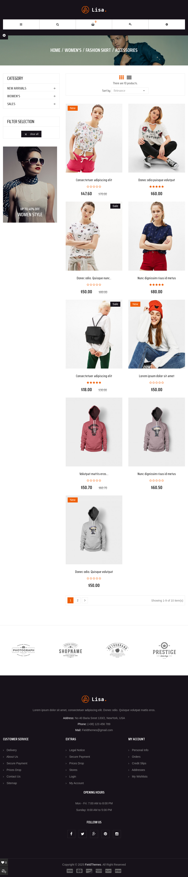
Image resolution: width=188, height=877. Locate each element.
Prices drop (14, 770)
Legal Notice (77, 750)
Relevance (130, 90)
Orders (136, 756)
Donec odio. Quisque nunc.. (94, 278)
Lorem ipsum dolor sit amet (156, 376)
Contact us (13, 776)
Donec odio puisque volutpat (156, 180)
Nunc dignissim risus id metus (157, 278)
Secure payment (17, 763)
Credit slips (139, 763)
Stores (73, 770)
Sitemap (12, 783)
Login (72, 776)
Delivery (12, 750)
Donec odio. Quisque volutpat (94, 572)
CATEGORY (15, 78)
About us (12, 756)
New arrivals (16, 88)
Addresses (138, 770)
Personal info (140, 750)
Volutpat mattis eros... (94, 474)
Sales (11, 104)
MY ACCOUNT (136, 739)
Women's (13, 96)
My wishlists (140, 776)
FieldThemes (93, 864)
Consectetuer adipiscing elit (94, 180)
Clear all (31, 134)
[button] (167, 24)
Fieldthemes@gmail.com (97, 730)
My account (76, 783)
